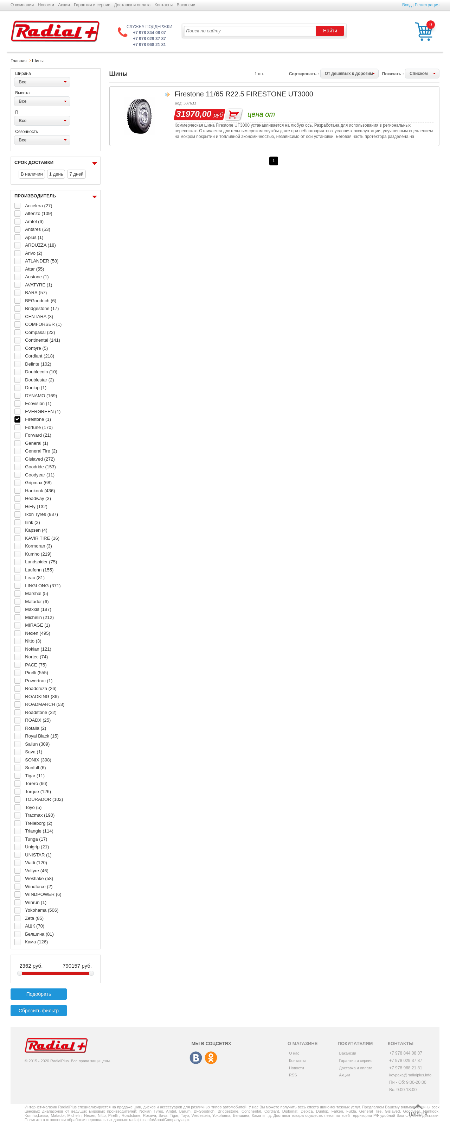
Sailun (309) (37, 744)
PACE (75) (35, 665)
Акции (64, 4)
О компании (22, 4)
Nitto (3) (33, 641)
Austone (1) (37, 276)
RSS (293, 1075)
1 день (56, 174)
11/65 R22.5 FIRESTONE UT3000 (259, 94)
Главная (19, 60)
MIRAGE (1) (37, 625)
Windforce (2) (38, 886)
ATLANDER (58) (41, 261)
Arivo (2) (33, 253)
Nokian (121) (38, 649)
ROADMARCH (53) (44, 704)
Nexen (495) (37, 633)
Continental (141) (42, 340)
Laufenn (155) (39, 570)
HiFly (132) (36, 506)
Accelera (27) (38, 205)
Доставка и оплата (132, 4)
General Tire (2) (41, 451)
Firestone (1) (38, 419)
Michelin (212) (39, 617)
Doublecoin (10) (41, 371)
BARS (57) (36, 292)
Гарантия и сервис (92, 4)
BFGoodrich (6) (40, 300)
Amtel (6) (34, 221)
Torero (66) (36, 783)
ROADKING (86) (42, 696)
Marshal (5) (36, 593)
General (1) (36, 443)
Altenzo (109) (38, 213)
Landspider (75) (41, 561)
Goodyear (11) (39, 474)
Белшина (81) (39, 934)
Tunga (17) (36, 839)
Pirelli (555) (36, 672)
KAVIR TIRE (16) (42, 538)
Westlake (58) (39, 878)
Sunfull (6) (35, 767)
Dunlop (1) (35, 387)
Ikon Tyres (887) (41, 514)
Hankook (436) (40, 490)
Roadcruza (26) (41, 688)
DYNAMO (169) (41, 395)
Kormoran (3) (38, 546)
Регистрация (427, 4)
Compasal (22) (40, 332)
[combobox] (42, 82)
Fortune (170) (39, 427)
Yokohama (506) (41, 910)
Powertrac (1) (38, 680)
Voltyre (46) (36, 870)
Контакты (163, 4)
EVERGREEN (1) (42, 411)
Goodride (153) (40, 466)
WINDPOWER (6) (43, 894)
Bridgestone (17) (42, 308)
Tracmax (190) (39, 815)
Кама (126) (36, 941)
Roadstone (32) (41, 712)
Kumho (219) (38, 554)
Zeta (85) (34, 918)
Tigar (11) (35, 775)
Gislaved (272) (40, 459)
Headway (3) (38, 498)
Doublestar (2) (39, 379)
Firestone (189, 94)
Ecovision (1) (38, 403)
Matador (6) (37, 601)
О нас (294, 1053)
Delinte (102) (38, 364)
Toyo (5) (33, 807)
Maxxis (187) (38, 609)
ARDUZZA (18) (40, 245)
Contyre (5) (36, 348)
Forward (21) (38, 435)
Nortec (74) (36, 656)
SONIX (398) (38, 760)
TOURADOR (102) (44, 799)
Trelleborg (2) (38, 823)
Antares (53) (37, 229)
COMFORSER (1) (43, 324)
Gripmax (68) (38, 482)
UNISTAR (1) (38, 855)
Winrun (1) (35, 902)
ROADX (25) (38, 720)
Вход (407, 4)
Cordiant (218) (39, 356)
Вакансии (186, 4)
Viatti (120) (36, 862)
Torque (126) (38, 791)
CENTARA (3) (39, 316)
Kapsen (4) (36, 530)
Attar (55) (34, 269)
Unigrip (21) (37, 846)
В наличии (32, 174)
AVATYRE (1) (38, 284)
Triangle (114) (39, 831)
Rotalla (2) (35, 728)
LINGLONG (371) (42, 585)
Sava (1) (33, 751)
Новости (46, 4)
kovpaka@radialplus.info (410, 1075)
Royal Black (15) (41, 736)
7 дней (76, 174)
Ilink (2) (32, 522)
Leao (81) (35, 577)
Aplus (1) (34, 237)
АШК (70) (34, 926)
